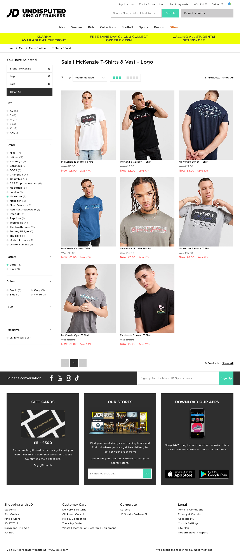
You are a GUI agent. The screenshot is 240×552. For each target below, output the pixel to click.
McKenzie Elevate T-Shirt (77, 161)
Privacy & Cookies (190, 514)
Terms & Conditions (190, 509)
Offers (174, 27)
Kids (91, 27)
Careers (125, 509)
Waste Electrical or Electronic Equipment (89, 527)
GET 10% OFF (194, 38)
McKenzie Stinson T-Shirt (135, 335)
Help (162, 4)
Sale (30, 83)
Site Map (183, 527)
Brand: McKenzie (30, 68)
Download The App (16, 527)
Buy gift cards (43, 465)
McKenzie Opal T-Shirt (75, 335)
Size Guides (11, 514)
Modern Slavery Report (193, 532)
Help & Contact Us (74, 518)
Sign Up (226, 378)
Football (127, 27)
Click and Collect (73, 514)
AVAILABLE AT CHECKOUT (44, 38)
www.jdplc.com (58, 549)
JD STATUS (11, 523)
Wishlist (199, 4)
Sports (143, 27)
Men (62, 27)
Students (10, 509)
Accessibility (186, 518)
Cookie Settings (188, 523)
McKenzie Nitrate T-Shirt (135, 248)
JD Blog (9, 532)
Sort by (66, 77)
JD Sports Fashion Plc (134, 514)
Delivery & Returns (74, 509)
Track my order (180, 4)
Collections (108, 27)
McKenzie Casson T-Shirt (135, 161)
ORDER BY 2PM (119, 38)
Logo (30, 76)
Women (76, 27)
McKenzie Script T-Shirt (194, 161)
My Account (127, 4)
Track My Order (72, 523)
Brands (158, 27)
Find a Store (147, 4)
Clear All (15, 92)
